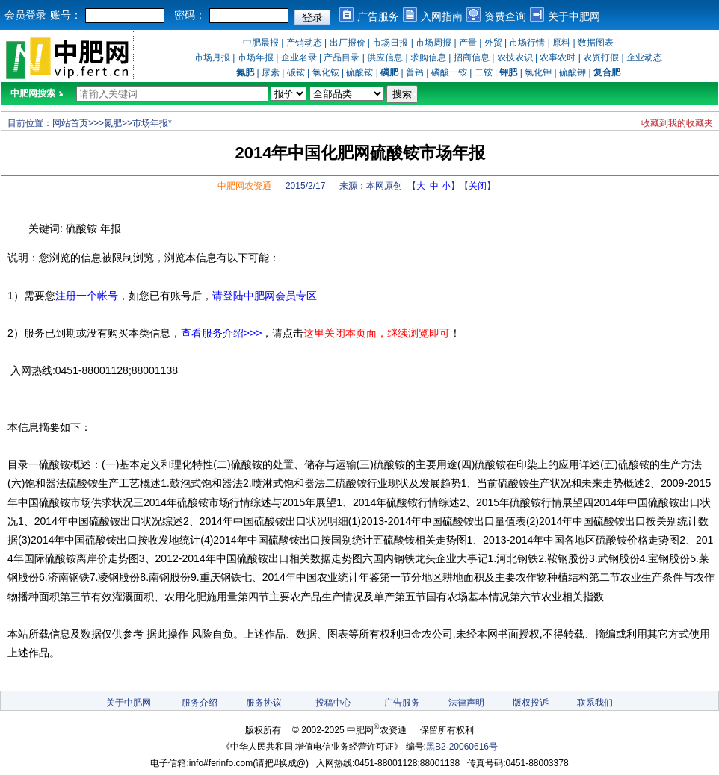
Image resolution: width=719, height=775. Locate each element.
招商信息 (472, 57)
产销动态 (304, 42)
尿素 (271, 72)
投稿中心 (333, 702)
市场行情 (527, 42)
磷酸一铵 (449, 72)
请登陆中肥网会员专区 (264, 296)
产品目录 (342, 57)
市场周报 (433, 42)
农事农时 (557, 57)
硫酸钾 (572, 72)
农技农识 (515, 57)
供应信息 (385, 57)
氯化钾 (538, 72)
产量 (468, 42)
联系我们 (595, 702)
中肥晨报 (261, 42)
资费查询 (505, 16)
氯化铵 (325, 72)
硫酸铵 (359, 72)
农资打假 (601, 57)
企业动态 (644, 57)
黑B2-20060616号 (462, 746)
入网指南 (442, 16)
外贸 (493, 42)
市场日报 (390, 42)
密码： (190, 15)
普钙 (415, 72)
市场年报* (152, 123)
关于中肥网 (574, 16)
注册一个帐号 (86, 296)
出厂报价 (347, 42)
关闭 (478, 186)
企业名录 (299, 57)
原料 (561, 42)
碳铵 (296, 72)
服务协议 (264, 702)
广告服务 (378, 16)
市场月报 (212, 57)
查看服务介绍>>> (221, 333)
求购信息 (428, 57)
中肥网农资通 (244, 186)
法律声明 (466, 702)
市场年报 (256, 57)
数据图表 (596, 42)
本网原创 (384, 186)
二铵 (484, 72)
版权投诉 (531, 702)
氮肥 (113, 123)
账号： (65, 15)
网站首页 (70, 123)
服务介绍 (199, 702)
